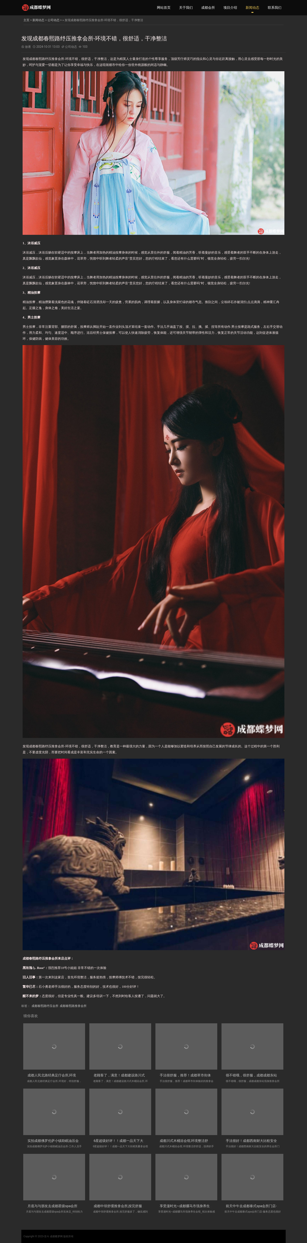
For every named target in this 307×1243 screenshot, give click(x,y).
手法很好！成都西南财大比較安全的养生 (256, 1141)
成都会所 (208, 8)
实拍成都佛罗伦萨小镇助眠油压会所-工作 (59, 1141)
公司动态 (53, 20)
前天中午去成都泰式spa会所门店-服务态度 (258, 1206)
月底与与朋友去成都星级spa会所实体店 (58, 1206)
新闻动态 (252, 8)
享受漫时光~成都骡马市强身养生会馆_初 (191, 1206)
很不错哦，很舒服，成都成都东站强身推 (256, 1075)
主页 (26, 20)
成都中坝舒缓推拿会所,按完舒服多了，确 (125, 1206)
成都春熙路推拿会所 (73, 1006)
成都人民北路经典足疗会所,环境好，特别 (59, 1075)
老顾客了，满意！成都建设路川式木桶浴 (124, 1075)
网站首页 (164, 8)
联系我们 (274, 8)
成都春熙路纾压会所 (45, 1006)
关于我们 (186, 8)
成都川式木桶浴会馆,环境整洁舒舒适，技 (191, 1141)
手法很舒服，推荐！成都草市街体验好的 (190, 1075)
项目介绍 (230, 8)
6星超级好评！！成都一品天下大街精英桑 (125, 1141)
